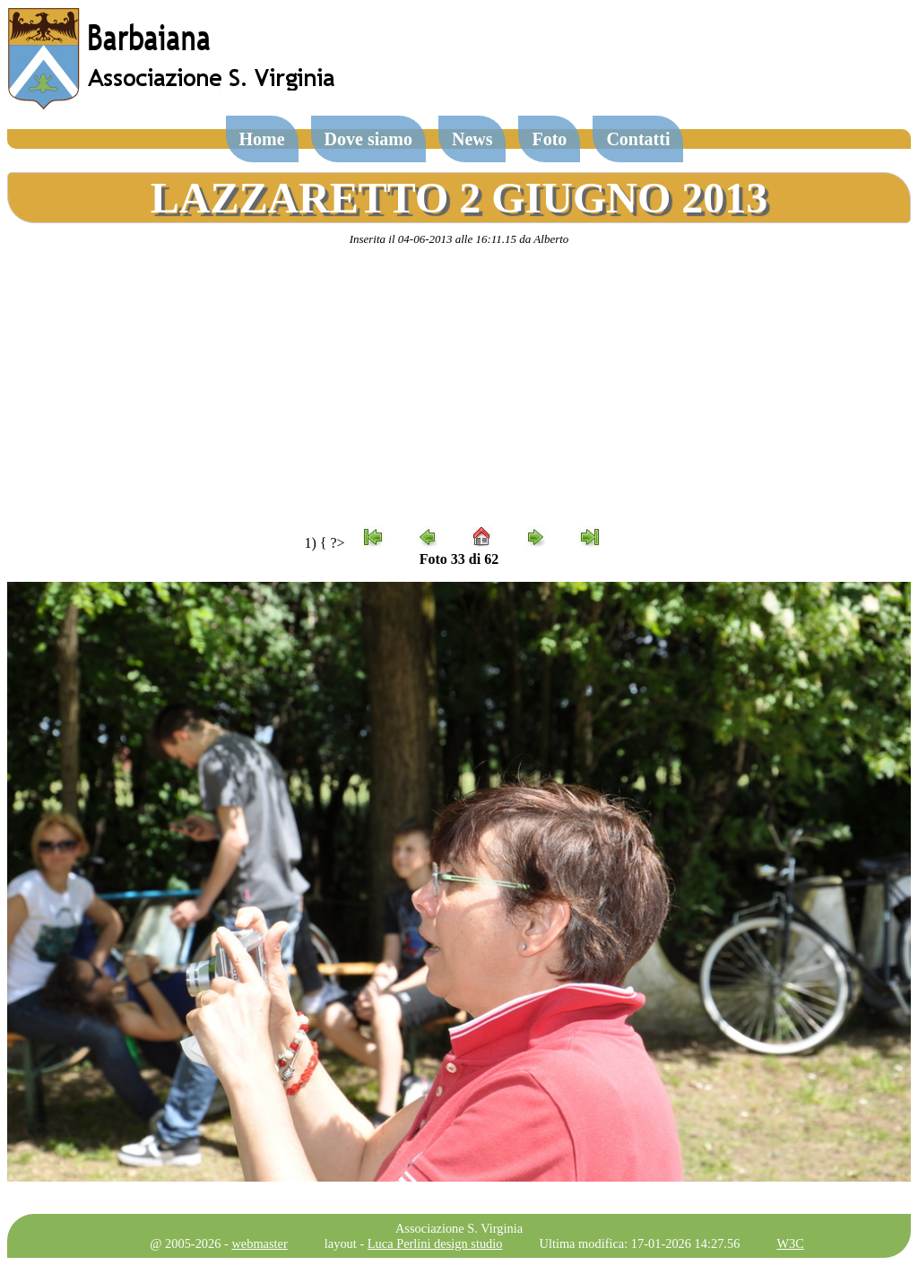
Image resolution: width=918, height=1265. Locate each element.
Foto (549, 139)
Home (262, 139)
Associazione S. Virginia (459, 1228)
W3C (789, 1243)
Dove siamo (368, 139)
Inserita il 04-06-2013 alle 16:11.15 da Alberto (459, 239)
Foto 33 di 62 (459, 559)
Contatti (638, 139)
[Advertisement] (459, 386)
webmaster (259, 1243)
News (472, 139)
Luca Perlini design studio (435, 1243)
